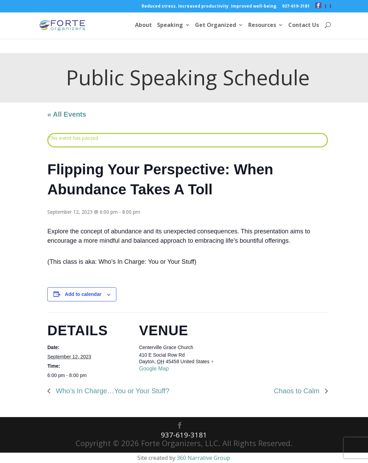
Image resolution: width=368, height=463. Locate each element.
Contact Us (303, 26)
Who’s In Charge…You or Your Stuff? (111, 391)
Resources (262, 26)
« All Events (66, 114)
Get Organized (215, 26)
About (143, 26)
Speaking (170, 26)
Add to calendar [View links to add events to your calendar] (83, 294)
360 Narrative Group (203, 457)
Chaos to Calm (297, 391)
